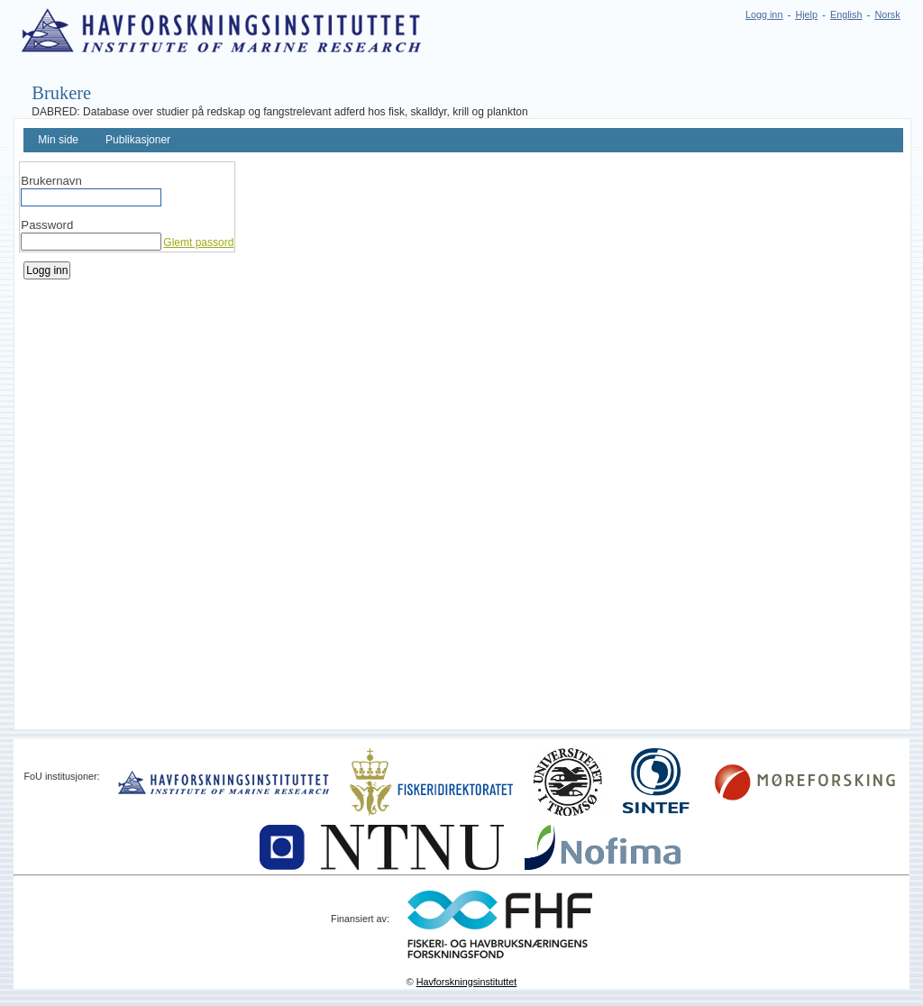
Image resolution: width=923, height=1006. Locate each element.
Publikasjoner (137, 139)
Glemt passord (198, 242)
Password (47, 225)
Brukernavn (51, 180)
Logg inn (763, 14)
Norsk (887, 14)
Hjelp (806, 14)
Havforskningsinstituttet (466, 981)
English (846, 14)
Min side (58, 139)
